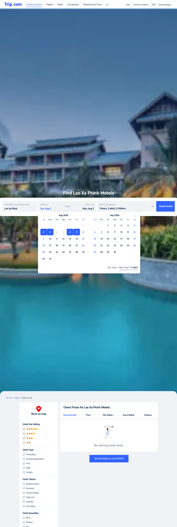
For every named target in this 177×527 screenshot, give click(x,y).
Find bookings (165, 5)
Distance (148, 415)
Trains (60, 4)
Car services (73, 4)
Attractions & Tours (92, 4)
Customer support (140, 4)
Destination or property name (17, 204)
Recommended (69, 415)
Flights (49, 4)
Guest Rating (128, 415)
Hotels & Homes (34, 4)
